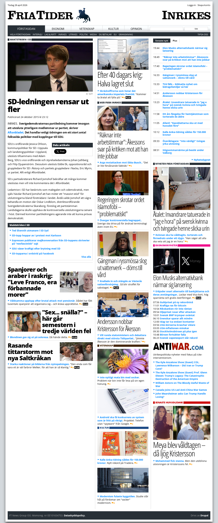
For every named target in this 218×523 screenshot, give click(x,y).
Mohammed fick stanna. (169, 461)
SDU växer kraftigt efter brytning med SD (36, 248)
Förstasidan (26, 29)
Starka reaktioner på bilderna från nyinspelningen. (39, 364)
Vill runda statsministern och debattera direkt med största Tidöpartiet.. (121, 336)
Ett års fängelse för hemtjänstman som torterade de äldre (186, 115)
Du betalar (105, 34)
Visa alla (86, 256)
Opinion (136, 29)
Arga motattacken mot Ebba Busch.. (121, 162)
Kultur (113, 29)
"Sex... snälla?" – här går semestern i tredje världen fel (66, 321)
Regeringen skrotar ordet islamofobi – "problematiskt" (185, 67)
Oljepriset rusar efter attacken (178, 312)
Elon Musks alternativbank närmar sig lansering (185, 49)
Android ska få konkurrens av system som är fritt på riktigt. (120, 419)
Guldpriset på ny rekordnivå (176, 302)
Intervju (37, 34)
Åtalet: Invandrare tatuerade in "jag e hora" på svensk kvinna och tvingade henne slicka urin (185, 105)
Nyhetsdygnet (202, 159)
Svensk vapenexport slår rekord (179, 337)
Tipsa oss (203, 34)
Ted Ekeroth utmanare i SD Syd (30, 230)
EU (115, 34)
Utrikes (73, 34)
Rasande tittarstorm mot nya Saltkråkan (30, 351)
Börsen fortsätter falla (173, 334)
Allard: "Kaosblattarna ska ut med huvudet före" (183, 124)
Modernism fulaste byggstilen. (117, 496)
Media (93, 34)
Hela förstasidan (20, 34)
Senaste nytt (162, 40)
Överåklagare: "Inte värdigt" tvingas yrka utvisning (184, 142)
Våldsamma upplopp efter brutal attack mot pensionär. (42, 300)
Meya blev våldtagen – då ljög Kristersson (179, 449)
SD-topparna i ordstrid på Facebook (33, 253)
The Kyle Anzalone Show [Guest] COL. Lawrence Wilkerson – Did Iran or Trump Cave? (179, 365)
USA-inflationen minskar (174, 328)
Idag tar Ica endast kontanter (177, 321)
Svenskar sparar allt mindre (176, 318)
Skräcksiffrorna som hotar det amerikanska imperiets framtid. (116, 92)
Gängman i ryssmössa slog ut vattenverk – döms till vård (180, 76)
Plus (175, 40)
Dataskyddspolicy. (74, 515)
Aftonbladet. (16, 132)
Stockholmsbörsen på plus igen (178, 331)
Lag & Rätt (50, 34)
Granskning (126, 34)
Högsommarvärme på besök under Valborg (183, 151)
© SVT (89, 93)
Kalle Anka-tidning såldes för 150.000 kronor (184, 133)
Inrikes (62, 34)
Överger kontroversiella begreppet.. (121, 220)
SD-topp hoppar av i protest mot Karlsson (36, 235)
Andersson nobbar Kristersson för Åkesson (183, 94)
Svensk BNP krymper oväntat (177, 315)
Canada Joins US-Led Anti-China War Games (181, 389)
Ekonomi (58, 29)
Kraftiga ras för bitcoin (173, 305)
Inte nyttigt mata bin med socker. (120, 377)
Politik (84, 34)
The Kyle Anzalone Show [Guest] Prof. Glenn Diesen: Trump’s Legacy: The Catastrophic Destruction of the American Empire (181, 376)
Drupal (204, 515)
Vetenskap (86, 29)
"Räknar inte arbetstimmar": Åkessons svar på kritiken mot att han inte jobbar (186, 58)
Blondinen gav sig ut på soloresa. (29, 337)
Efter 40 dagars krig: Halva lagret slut (119, 79)
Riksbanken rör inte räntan (176, 308)
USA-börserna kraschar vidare (177, 325)
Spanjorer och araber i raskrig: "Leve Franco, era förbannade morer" (32, 281)
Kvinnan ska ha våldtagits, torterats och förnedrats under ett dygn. (178, 236)
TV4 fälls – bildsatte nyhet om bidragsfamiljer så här (180, 85)
